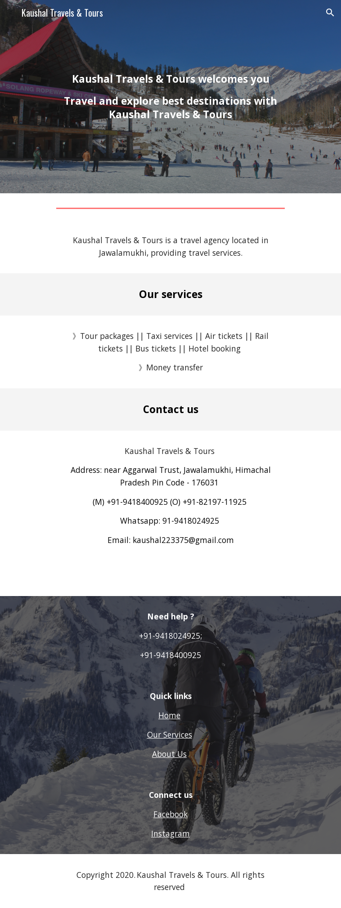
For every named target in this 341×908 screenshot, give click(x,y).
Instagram (170, 833)
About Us (169, 753)
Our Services (169, 734)
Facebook (170, 814)
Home (169, 715)
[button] (11, 12)
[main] (170, 97)
